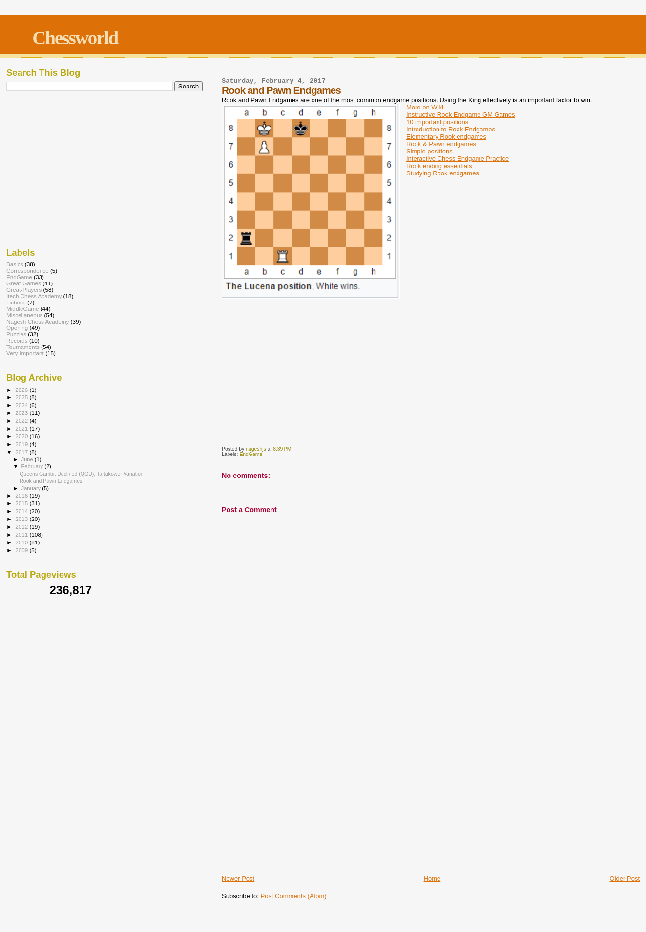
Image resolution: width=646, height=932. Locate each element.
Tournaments (23, 347)
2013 (22, 519)
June (28, 459)
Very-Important (25, 353)
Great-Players (24, 289)
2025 (22, 397)
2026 (22, 390)
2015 (22, 503)
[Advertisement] (431, 800)
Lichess (16, 302)
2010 (22, 542)
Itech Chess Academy (34, 296)
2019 (22, 444)
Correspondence (27, 270)
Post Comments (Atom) (293, 896)
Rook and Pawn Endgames (51, 481)
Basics (14, 264)
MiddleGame (22, 308)
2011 (22, 534)
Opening (17, 328)
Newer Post (238, 878)
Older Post (625, 878)
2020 (22, 436)
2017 (22, 452)
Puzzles (16, 334)
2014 (22, 511)
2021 (22, 428)
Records (17, 340)
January (31, 488)
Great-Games (23, 283)
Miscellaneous (24, 315)
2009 (22, 550)
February (33, 466)
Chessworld (75, 37)
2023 (22, 413)
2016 (22, 495)
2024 (22, 405)
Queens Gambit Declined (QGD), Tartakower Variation (82, 474)
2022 (22, 420)
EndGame (250, 454)
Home (432, 878)
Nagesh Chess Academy (37, 321)
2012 (22, 526)
